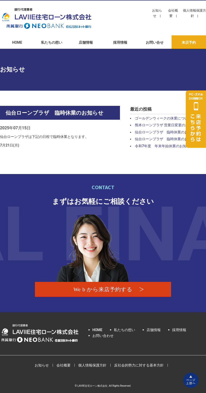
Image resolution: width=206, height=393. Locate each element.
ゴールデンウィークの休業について (163, 118)
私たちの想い (51, 42)
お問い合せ (154, 42)
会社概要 (173, 13)
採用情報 (120, 42)
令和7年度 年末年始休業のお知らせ (164, 146)
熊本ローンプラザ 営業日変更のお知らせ (167, 125)
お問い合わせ (103, 336)
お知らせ (157, 13)
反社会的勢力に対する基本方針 (139, 365)
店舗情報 (86, 42)
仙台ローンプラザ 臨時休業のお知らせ (167, 132)
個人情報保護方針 (194, 13)
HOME (17, 42)
